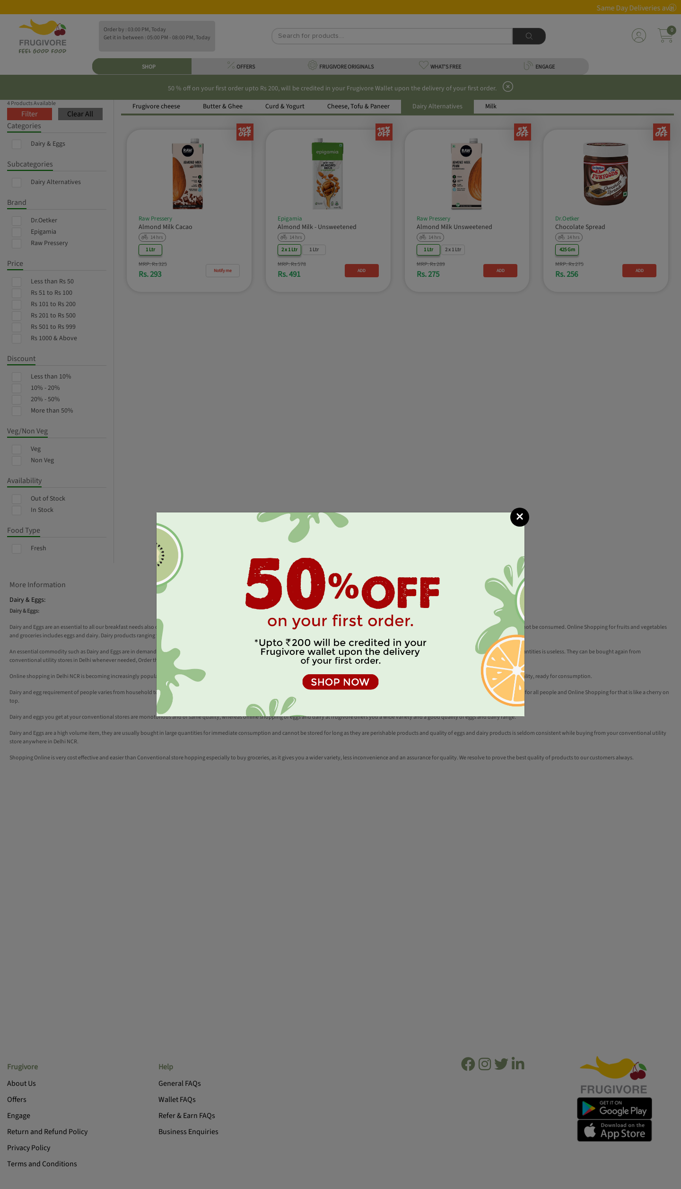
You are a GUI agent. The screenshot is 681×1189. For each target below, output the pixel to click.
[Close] (519, 517)
